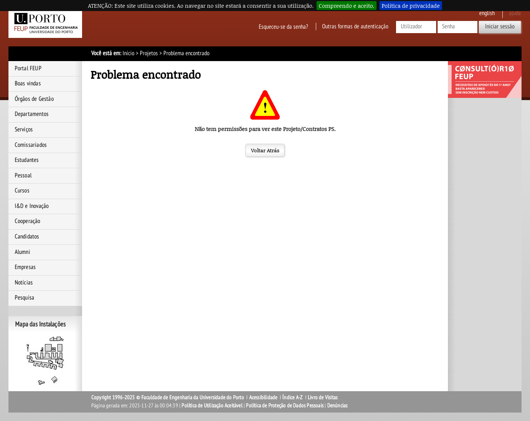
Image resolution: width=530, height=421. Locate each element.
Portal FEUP (28, 68)
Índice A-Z (292, 397)
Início (128, 53)
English (487, 13)
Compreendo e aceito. (346, 5)
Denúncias (337, 405)
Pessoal (23, 175)
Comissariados (31, 145)
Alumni (22, 252)
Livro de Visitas (323, 397)
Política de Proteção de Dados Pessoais (285, 405)
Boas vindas (28, 83)
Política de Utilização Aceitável (211, 405)
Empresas (25, 267)
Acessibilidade (263, 397)
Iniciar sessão (500, 26)
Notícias (24, 282)
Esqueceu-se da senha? (283, 26)
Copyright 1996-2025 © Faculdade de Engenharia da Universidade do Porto (167, 397)
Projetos (149, 53)
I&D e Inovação (32, 206)
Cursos (22, 190)
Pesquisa (25, 297)
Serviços (24, 129)
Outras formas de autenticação (355, 26)
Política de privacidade (411, 5)
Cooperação (27, 221)
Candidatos (27, 236)
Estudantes (27, 160)
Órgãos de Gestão (34, 99)
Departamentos (32, 114)
